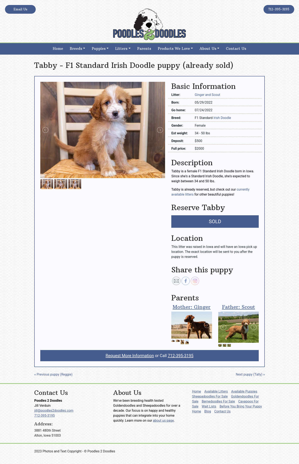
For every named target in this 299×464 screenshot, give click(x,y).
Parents (144, 48)
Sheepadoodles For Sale (210, 396)
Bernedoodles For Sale (218, 401)
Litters (121, 48)
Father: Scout (238, 307)
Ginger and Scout (207, 95)
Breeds (76, 48)
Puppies (99, 48)
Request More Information (130, 355)
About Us (208, 48)
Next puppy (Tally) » (250, 374)
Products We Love (174, 48)
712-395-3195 (278, 9)
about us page (163, 420)
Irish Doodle (222, 118)
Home (58, 48)
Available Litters (216, 391)
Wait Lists (209, 406)
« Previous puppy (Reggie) (53, 374)
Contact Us (236, 48)
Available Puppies (244, 391)
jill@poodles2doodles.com (53, 411)
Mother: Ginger (192, 307)
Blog (207, 411)
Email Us (20, 9)
